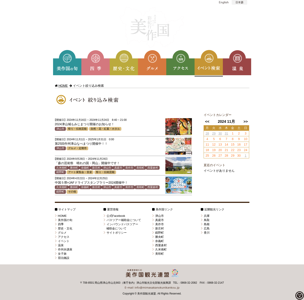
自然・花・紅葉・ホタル (105, 128)
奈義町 (85, 167)
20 (220, 150)
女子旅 (61, 253)
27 (220, 155)
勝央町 (74, 167)
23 (239, 150)
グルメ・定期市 (77, 148)
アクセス (62, 236)
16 (239, 144)
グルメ (61, 232)
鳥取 (205, 220)
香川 (205, 232)
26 (214, 155)
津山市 (60, 128)
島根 (205, 224)
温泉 (59, 245)
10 (245, 139)
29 (214, 133)
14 (226, 144)
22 (233, 150)
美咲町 (140, 167)
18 (207, 150)
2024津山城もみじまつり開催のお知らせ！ (84, 124)
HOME (63, 85)
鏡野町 (60, 172)
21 (226, 150)
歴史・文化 (63, 228)
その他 (72, 191)
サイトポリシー (115, 232)
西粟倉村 (152, 167)
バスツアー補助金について (122, 220)
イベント (62, 241)
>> (245, 121)
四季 (59, 224)
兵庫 (205, 215)
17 (245, 144)
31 (226, 133)
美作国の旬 (63, 220)
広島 (205, 228)
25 (207, 155)
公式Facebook (114, 215)
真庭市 (118, 167)
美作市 (129, 167)
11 (207, 144)
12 (214, 144)
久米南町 (61, 167)
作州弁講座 (63, 249)
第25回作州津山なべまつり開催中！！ (81, 143)
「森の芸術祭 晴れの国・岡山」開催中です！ (87, 163)
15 (233, 144)
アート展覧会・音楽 (80, 172)
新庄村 (96, 167)
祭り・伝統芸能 (77, 128)
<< (207, 121)
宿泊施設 (62, 258)
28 (207, 133)
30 (220, 133)
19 (214, 150)
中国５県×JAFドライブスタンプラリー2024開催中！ (91, 182)
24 (245, 150)
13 (220, 144)
